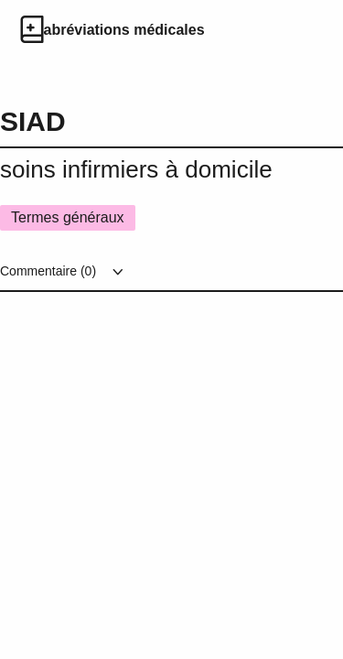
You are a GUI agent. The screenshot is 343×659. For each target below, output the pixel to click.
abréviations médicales (124, 30)
